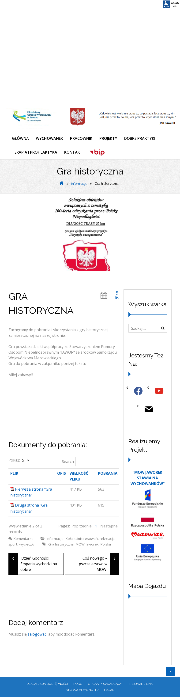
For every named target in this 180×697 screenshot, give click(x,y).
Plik (14, 473)
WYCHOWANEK (49, 138)
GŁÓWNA (20, 138)
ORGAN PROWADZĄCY (105, 684)
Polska (105, 544)
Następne (109, 526)
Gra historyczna (61, 544)
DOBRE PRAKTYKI (139, 138)
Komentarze (23, 538)
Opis (61, 473)
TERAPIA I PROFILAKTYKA (34, 152)
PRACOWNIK (81, 138)
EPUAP (109, 690)
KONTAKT (73, 152)
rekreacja (107, 538)
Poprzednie (81, 526)
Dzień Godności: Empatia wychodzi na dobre (33, 564)
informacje (79, 184)
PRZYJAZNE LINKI (140, 684)
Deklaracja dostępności (47, 684)
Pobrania (107, 473)
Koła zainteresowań (81, 538)
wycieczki (26, 544)
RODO (77, 684)
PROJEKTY (108, 138)
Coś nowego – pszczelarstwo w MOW (99, 564)
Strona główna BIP (82, 690)
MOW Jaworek (86, 544)
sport (12, 544)
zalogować (37, 634)
